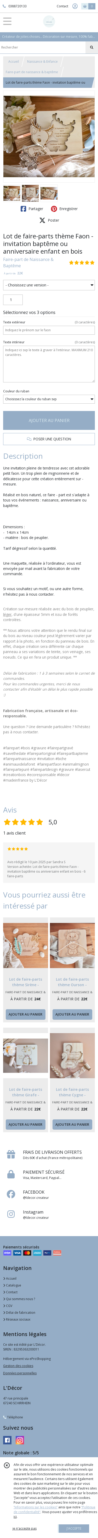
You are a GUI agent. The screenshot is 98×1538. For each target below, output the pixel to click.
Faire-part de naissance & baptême (32, 72)
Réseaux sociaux (16, 1319)
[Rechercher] (91, 47)
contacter (30, 731)
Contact (62, 6)
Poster (49, 220)
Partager (32, 209)
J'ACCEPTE (74, 1528)
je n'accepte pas (25, 1528)
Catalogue (12, 1285)
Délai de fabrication (19, 1312)
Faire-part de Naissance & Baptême (28, 263)
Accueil (13, 61)
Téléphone (13, 1417)
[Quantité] (13, 300)
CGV (7, 1306)
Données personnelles (20, 1373)
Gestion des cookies (18, 1366)
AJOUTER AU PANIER (49, 420)
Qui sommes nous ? (19, 1299)
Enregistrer (64, 209)
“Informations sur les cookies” (35, 1507)
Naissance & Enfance (42, 61)
